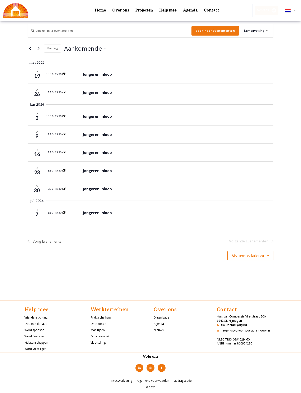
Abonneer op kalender (248, 255)
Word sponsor (34, 330)
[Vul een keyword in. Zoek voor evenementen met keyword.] (109, 30)
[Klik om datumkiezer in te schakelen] (85, 48)
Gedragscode (183, 381)
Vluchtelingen (99, 342)
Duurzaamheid (100, 336)
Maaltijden (98, 330)
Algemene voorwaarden (153, 381)
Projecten (144, 10)
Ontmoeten (98, 324)
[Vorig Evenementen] (30, 48)
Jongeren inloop (97, 74)
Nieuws (159, 330)
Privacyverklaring (121, 381)
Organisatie (161, 317)
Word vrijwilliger (35, 349)
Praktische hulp (101, 317)
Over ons (120, 10)
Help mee (168, 10)
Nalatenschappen (36, 342)
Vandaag (52, 48)
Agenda (190, 10)
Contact (211, 10)
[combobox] (290, 10)
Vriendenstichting (35, 317)
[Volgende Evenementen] (38, 48)
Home (100, 10)
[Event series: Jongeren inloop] (63, 74)
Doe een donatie (35, 324)
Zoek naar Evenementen (215, 31)
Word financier (34, 336)
